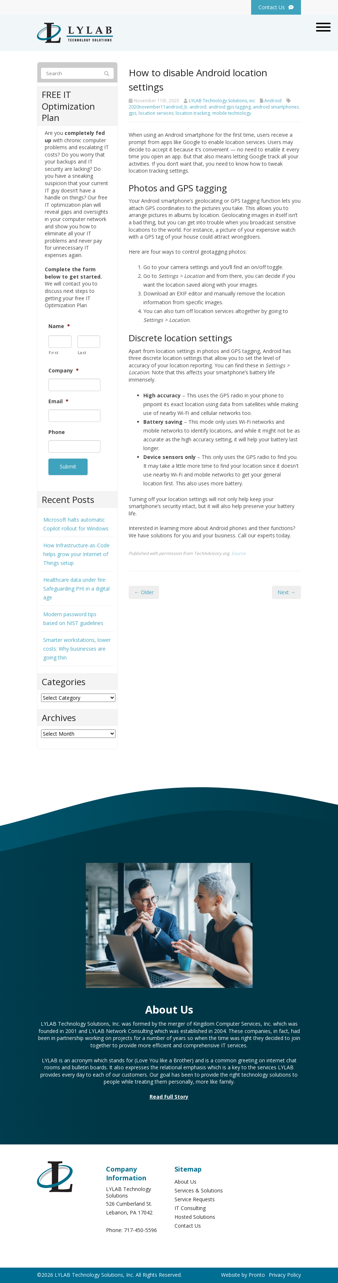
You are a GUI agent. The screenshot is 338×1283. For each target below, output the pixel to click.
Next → (286, 592)
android (198, 107)
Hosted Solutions (194, 1214)
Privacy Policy (285, 1271)
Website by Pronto (243, 1271)
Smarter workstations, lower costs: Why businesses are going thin (77, 646)
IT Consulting (190, 1205)
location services (156, 113)
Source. (239, 553)
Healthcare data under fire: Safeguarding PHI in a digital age (76, 586)
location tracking (193, 113)
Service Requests (194, 1196)
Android (273, 101)
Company (63, 370)
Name (59, 326)
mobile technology (231, 113)
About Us (185, 1179)
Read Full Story (169, 1094)
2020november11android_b (158, 107)
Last (82, 352)
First (53, 352)
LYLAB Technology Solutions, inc (222, 101)
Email (58, 401)
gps (132, 113)
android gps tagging (230, 107)
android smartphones (276, 107)
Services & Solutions (198, 1187)
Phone (56, 432)
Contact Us (187, 1223)
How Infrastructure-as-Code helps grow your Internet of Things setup (76, 551)
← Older (144, 592)
